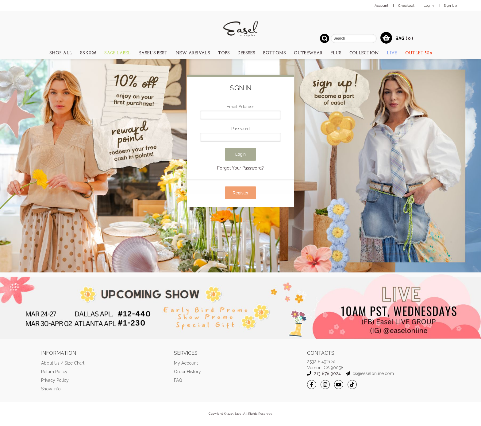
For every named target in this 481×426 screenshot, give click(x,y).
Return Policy (54, 371)
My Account (186, 363)
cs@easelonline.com (373, 373)
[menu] (240, 52)
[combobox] (354, 38)
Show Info (51, 388)
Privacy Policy (55, 380)
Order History (187, 371)
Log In (429, 5)
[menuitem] (60, 53)
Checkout (406, 5)
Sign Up (450, 5)
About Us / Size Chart (62, 363)
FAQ (178, 380)
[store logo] (240, 28)
